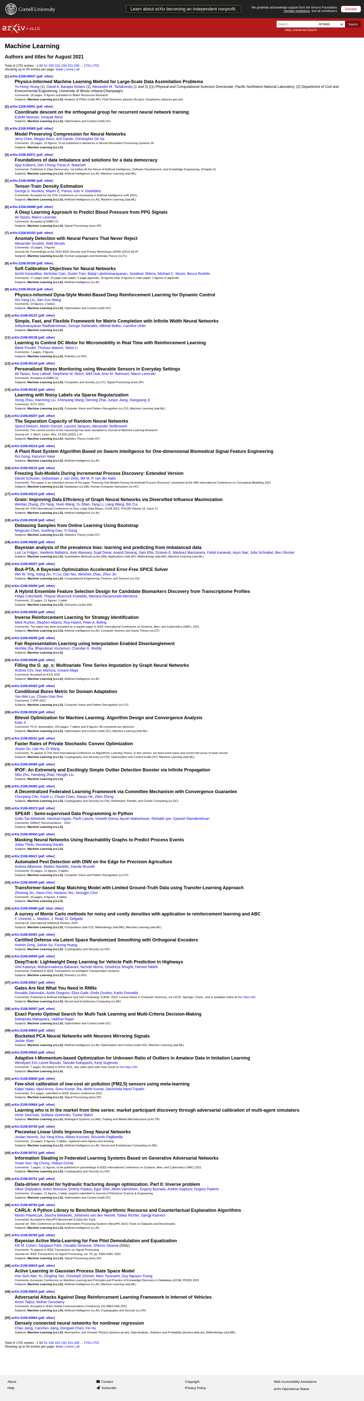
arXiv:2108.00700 (24, 1126)
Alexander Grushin (29, 243)
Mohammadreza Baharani (58, 967)
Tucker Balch (82, 1115)
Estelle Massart (27, 117)
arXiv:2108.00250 (24, 542)
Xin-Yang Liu (25, 300)
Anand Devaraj (125, 552)
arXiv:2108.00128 (23, 289)
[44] (7, 1153)
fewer (60, 69)
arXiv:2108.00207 (24, 416)
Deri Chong (46, 165)
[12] (7, 363)
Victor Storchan (27, 1115)
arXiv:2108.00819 (24, 1265)
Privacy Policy (195, 1388)
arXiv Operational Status (294, 1389)
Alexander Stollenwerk (109, 426)
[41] (7, 1078)
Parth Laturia (83, 819)
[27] (7, 738)
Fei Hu (91, 1328)
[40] (7, 1052)
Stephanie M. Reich (68, 374)
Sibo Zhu (22, 775)
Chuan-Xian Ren (50, 697)
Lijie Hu (38, 749)
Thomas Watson (50, 348)
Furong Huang (66, 945)
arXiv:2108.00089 (23, 180)
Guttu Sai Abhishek (30, 819)
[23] (7, 638)
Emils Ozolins (101, 993)
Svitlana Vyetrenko (55, 1115)
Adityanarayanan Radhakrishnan (40, 326)
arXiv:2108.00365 (24, 786)
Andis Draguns (57, 993)
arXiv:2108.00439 (24, 882)
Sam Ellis (146, 552)
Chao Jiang (24, 1328)
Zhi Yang (47, 504)
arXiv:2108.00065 (23, 128)
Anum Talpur (24, 1302)
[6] (7, 207)
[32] (7, 856)
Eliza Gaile (79, 993)
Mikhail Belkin (110, 326)
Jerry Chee (23, 139)
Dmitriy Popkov (80, 1189)
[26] (7, 712)
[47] (7, 1235)
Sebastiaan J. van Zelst (60, 478)
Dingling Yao (54, 1276)
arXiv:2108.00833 (24, 1291)
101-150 (61, 65)
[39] (7, 1030)
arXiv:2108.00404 (24, 834)
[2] (7, 106)
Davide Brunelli (83, 867)
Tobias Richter (128, 1215)
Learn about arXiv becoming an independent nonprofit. (183, 8)
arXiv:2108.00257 (24, 564)
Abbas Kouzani (77, 1137)
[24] (7, 660)
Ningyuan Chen (27, 530)
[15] (7, 446)
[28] (7, 764)
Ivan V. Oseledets (87, 191)
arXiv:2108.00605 (24, 1030)
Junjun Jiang (118, 400)
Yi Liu (57, 574)
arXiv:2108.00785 (24, 1235)
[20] (7, 564)
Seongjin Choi (86, 893)
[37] (7, 982)
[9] (7, 289)
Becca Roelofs (198, 274)
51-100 (49, 65)
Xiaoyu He (84, 797)
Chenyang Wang (70, 400)
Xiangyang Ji (139, 400)
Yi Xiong (70, 530)
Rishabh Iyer (161, 819)
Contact (107, 1382)
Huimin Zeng (25, 945)
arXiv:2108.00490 (24, 908)
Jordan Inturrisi (26, 1137)
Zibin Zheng (104, 797)
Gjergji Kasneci (153, 1215)
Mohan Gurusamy (50, 1302)
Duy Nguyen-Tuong (137, 1276)
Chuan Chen (64, 797)
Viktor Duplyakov (28, 1189)
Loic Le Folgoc (26, 552)
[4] (7, 155)
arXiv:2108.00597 (24, 1009)
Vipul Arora (44, 1089)
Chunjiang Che (26, 797)
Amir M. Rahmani (115, 374)
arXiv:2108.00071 (23, 155)
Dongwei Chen (71, 1328)
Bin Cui (132, 504)
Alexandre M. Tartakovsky (112, 87)
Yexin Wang (65, 504)
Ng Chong (41, 1163)
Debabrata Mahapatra (32, 1019)
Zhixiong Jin (24, 893)
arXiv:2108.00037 (23, 76)
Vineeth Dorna (106, 819)
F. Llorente (23, 919)
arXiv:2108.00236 (24, 520)
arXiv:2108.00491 (24, 934)
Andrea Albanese (28, 867)
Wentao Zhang (26, 504)
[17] (7, 494)
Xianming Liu (45, 400)
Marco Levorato (44, 217)
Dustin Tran (76, 274)
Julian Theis (24, 845)
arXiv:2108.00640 (24, 1078)
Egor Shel (102, 1189)
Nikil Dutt (93, 374)
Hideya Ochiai (63, 1163)
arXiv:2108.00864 (24, 1318)
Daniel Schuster (27, 478)
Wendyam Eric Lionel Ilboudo (38, 1063)
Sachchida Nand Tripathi (125, 1089)
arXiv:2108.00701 (24, 1153)
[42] (7, 1104)
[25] (7, 686)
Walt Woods (55, 243)
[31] (7, 834)
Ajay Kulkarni (25, 165)
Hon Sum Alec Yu (28, 1276)
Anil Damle (64, 139)
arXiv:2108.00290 (24, 586)
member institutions (297, 11)
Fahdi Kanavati (219, 552)
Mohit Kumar (94, 1089)
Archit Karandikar (28, 274)
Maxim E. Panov (58, 191)
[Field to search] (331, 24)
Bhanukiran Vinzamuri (52, 648)
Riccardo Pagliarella (107, 1137)
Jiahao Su (45, 945)
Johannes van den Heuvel (94, 1215)
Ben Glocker (285, 552)
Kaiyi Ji (20, 722)
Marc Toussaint (108, 1276)
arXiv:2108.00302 (24, 686)
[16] (7, 468)
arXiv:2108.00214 (24, 446)
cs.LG (35, 28)
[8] (7, 263)
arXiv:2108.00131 (24, 315)
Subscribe (108, 1388)
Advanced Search (305, 30)
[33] (7, 882)
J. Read (57, 919)
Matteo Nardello (56, 867)
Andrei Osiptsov (179, 1189)
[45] (7, 1179)
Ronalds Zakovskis (30, 993)
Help (288, 30)
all (77, 69)
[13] (7, 389)
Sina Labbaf (41, 374)
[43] (7, 1126)
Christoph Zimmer (80, 1276)
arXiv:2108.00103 (23, 233)
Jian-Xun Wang (49, 300)
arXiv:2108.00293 (24, 612)
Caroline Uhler (134, 326)
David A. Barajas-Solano (66, 87)
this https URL (247, 997)
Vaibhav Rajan (62, 1019)
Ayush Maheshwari (134, 819)
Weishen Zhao (89, 574)
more (70, 69)
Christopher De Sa (89, 139)
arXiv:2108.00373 (24, 808)
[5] (7, 180)
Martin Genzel (51, 426)
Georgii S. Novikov (29, 191)
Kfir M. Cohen (25, 1245)
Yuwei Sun (23, 1163)
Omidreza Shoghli (119, 967)
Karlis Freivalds (126, 993)
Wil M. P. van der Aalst (98, 478)
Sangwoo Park (49, 1245)
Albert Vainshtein (124, 1189)
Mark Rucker (25, 622)
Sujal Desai (102, 552)
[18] (7, 520)
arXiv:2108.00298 (24, 660)
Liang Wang (114, 504)
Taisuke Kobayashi (77, 1063)
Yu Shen (83, 504)
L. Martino (41, 919)
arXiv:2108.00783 (24, 1205)
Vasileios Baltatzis (54, 552)
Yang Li (97, 504)
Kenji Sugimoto (106, 1063)
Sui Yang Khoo (51, 1137)
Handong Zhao (42, 775)
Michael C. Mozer (171, 274)
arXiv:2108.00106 (23, 263)
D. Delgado (74, 919)
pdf (39, 76)
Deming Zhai (96, 400)
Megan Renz (44, 139)
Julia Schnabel (261, 552)
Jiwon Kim (44, 893)
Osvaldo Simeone (77, 1245)
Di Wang (53, 749)
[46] (7, 1205)
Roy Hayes (72, 622)
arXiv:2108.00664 (24, 1104)
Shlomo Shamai (106, 1245)
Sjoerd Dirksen (26, 426)
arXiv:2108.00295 (24, 638)
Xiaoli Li (46, 797)
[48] (7, 1265)
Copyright (192, 1382)
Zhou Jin (110, 574)
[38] (7, 1009)
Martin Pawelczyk (28, 1215)
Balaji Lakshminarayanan (107, 274)
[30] (7, 808)
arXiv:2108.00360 (24, 764)
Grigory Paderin (206, 1189)
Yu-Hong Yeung (27, 87)
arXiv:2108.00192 (24, 389)
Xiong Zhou (24, 400)
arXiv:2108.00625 (24, 1052)
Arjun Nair (240, 552)
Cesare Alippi (67, 670)
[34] (7, 908)
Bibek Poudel (25, 348)
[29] (7, 786)
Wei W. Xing (24, 574)
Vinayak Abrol (51, 117)
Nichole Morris (91, 967)
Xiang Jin (43, 574)
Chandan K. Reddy (87, 648)
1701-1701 (91, 65)
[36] (7, 956)
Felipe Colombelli (28, 596)
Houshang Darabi (49, 845)
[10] (7, 315)
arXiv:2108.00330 (24, 712)
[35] (7, 934)
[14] (7, 416)
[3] (7, 128)
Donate (351, 9)
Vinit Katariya (25, 967)
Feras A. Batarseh (71, 165)
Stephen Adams (49, 622)
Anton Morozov (54, 1189)
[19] (7, 542)
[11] (7, 337)
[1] (7, 76)
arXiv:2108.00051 (23, 106)
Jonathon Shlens (142, 274)
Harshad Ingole (59, 819)
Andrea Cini (24, 670)
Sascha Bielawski (58, 1215)
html (49, 908)
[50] (7, 1318)
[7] (7, 233)
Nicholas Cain (55, 274)
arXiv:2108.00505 (24, 956)
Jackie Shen (24, 1041)
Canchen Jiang (46, 1328)
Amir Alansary (81, 552)
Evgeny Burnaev (153, 1189)
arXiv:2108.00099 (23, 207)
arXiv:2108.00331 (24, 738)
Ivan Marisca (45, 670)
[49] (7, 1291)
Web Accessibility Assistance (295, 1382)
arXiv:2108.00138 (24, 337)
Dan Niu (69, 574)
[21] (7, 586)
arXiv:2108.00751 (24, 1179)
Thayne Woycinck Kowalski (65, 596)
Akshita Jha (24, 648)
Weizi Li (71, 348)
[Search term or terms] (298, 24)
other (48, 76)
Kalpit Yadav (24, 1089)
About (11, 1382)
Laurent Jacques (77, 426)
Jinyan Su (22, 749)
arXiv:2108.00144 (24, 363)
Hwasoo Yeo (63, 893)
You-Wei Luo (25, 697)
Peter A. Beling (94, 622)
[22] (7, 612)
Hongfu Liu (64, 775)
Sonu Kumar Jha (68, 1089)
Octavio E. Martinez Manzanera (180, 552)
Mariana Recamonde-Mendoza (113, 596)
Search (353, 24)
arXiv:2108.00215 (24, 468)
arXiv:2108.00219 (24, 494)
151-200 (73, 65)
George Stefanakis (83, 326)
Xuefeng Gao (51, 530)
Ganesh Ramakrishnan (191, 819)
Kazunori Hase (43, 456)
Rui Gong (22, 456)
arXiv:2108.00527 (24, 982)
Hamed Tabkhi (146, 967)
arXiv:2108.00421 (24, 856)
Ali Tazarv (22, 217)
